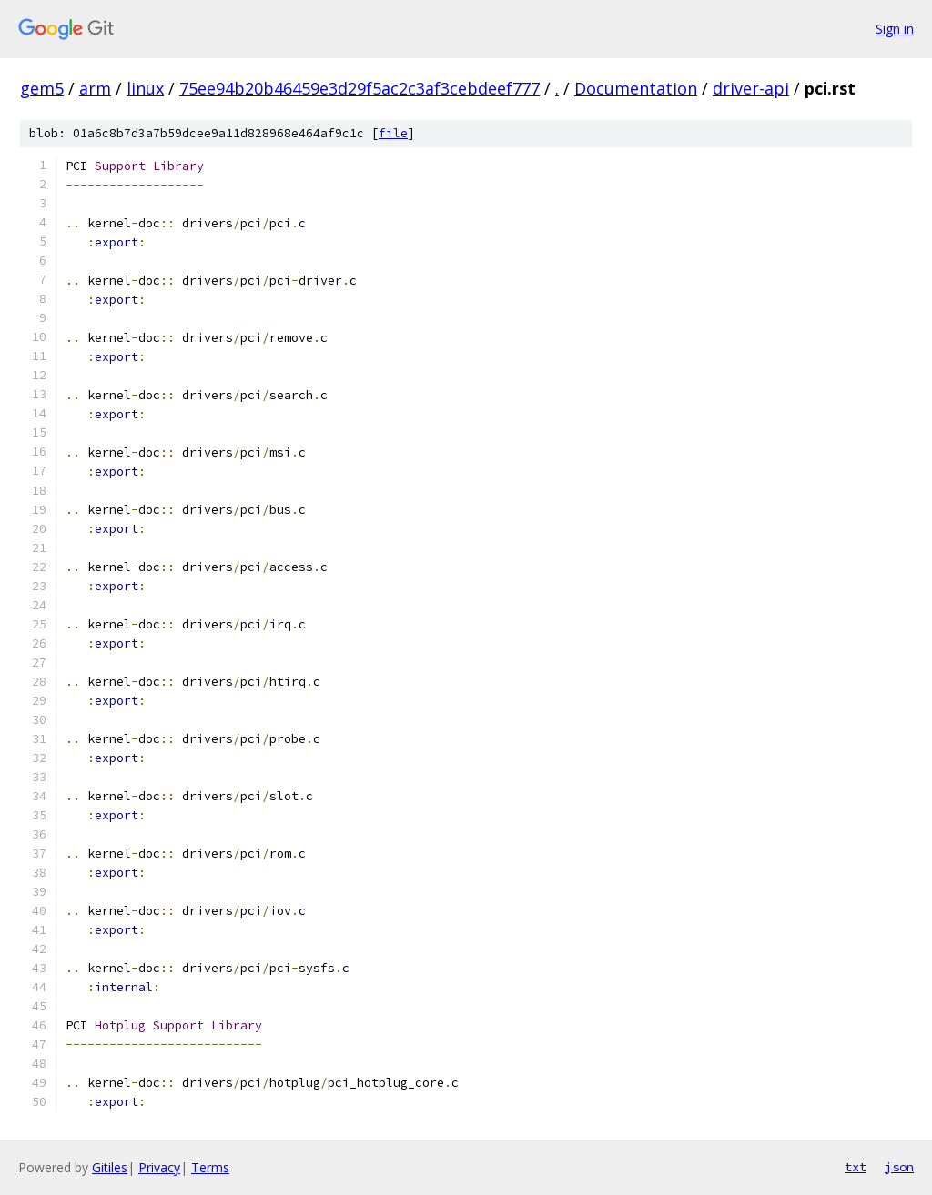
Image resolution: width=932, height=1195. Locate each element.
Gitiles (109, 1167)
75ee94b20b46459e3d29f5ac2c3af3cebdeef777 (359, 88)
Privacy (159, 1167)
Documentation (635, 88)
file (393, 133)
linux (145, 88)
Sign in (895, 28)
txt (855, 1167)
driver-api (751, 88)
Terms (210, 1167)
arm (95, 88)
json (899, 1167)
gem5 (42, 88)
